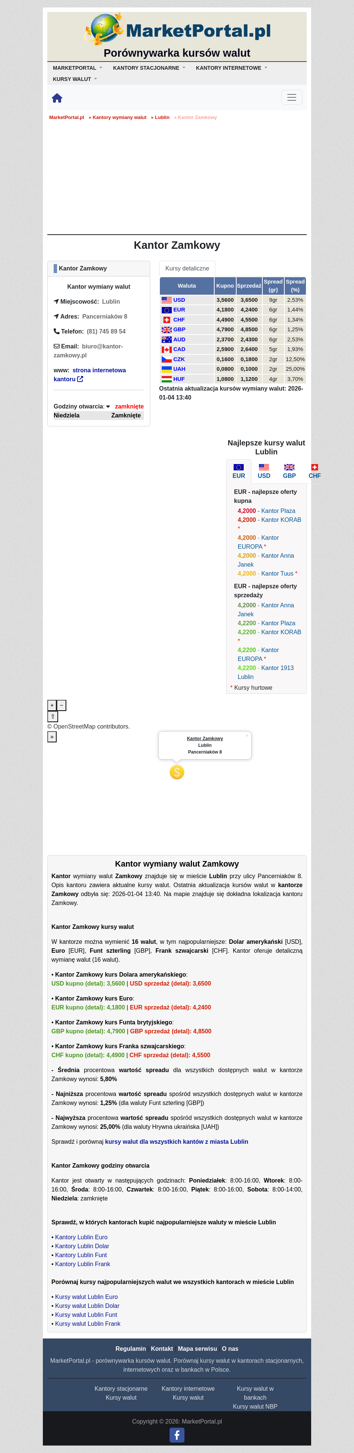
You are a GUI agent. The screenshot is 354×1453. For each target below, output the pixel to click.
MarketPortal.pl (66, 117)
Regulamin (131, 1349)
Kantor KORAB (281, 520)
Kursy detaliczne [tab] (187, 268)
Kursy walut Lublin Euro (86, 1297)
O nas (230, 1349)
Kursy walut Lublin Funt (86, 1315)
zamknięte (129, 406)
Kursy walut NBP (255, 1406)
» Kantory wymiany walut (117, 117)
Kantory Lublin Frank (82, 1264)
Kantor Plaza (278, 511)
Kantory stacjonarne (121, 1388)
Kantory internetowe (188, 1388)
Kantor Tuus (277, 573)
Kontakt (162, 1349)
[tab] (239, 471)
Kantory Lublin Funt (81, 1255)
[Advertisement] (177, 178)
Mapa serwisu (197, 1349)
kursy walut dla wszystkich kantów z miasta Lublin (176, 1142)
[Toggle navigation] (291, 97)
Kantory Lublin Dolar (82, 1246)
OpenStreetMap (74, 726)
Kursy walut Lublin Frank (87, 1324)
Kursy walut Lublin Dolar (87, 1306)
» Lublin (160, 117)
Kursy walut (121, 1397)
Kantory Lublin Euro (81, 1237)
